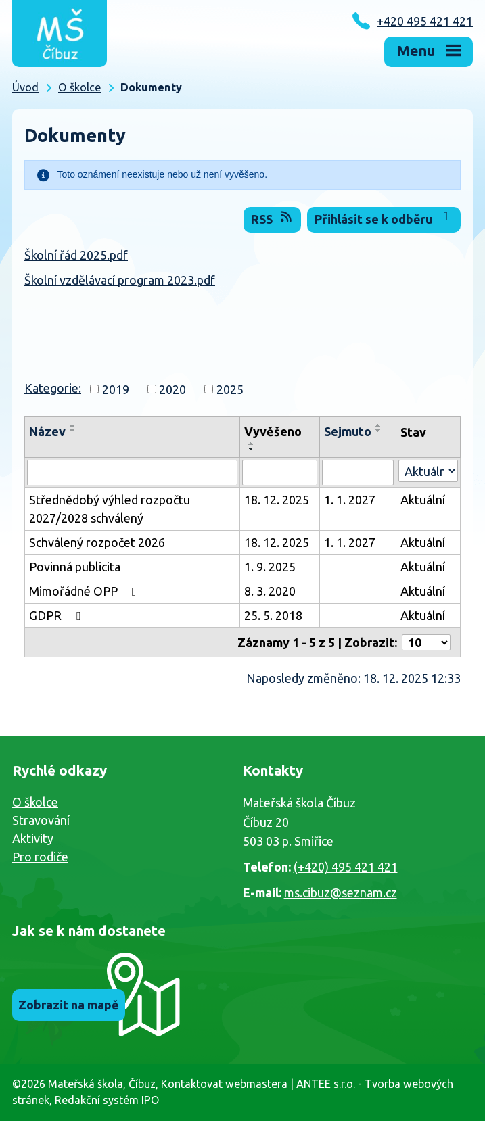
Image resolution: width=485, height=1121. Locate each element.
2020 (172, 389)
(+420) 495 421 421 (346, 867)
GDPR (57, 615)
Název (47, 431)
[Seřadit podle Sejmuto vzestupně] (378, 425)
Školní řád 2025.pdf (76, 255)
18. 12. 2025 (276, 499)
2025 (230, 389)
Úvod (25, 87)
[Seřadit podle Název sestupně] (73, 430)
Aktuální (422, 499)
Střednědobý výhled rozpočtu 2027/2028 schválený (109, 509)
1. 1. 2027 (349, 499)
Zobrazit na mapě (68, 1004)
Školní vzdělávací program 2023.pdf (119, 280)
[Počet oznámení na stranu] (426, 642)
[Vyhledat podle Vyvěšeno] (279, 472)
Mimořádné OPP (85, 591)
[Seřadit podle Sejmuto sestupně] (378, 430)
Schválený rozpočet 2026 (97, 542)
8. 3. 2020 (270, 591)
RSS (272, 218)
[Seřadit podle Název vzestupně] (73, 425)
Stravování (41, 820)
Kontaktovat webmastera (224, 1084)
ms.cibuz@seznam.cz (340, 892)
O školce (79, 87)
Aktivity (32, 838)
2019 (115, 389)
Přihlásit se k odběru (384, 218)
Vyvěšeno (273, 431)
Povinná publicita (74, 566)
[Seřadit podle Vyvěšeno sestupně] (251, 449)
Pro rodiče (40, 856)
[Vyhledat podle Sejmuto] (358, 472)
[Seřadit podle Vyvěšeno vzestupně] (251, 443)
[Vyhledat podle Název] (132, 472)
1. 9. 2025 (270, 566)
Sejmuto (347, 431)
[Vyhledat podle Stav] (428, 471)
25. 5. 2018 (273, 615)
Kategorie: (52, 388)
